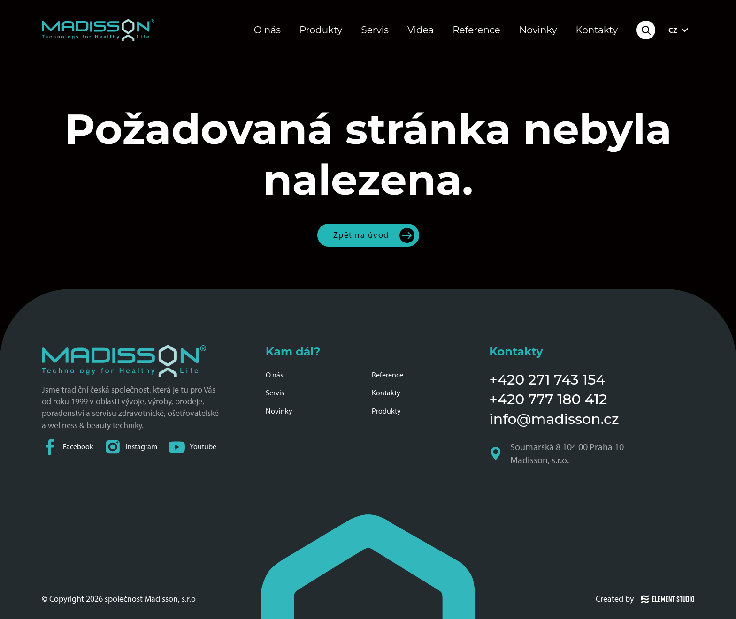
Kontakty (596, 30)
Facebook (67, 447)
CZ (679, 30)
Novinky (538, 30)
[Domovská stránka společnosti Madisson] (98, 30)
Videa (420, 30)
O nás (267, 30)
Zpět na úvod (361, 235)
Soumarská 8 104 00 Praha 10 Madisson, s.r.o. (557, 453)
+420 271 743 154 (547, 379)
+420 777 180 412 (548, 399)
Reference (476, 30)
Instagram (131, 447)
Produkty (320, 30)
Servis (375, 30)
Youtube (192, 447)
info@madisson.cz (554, 419)
